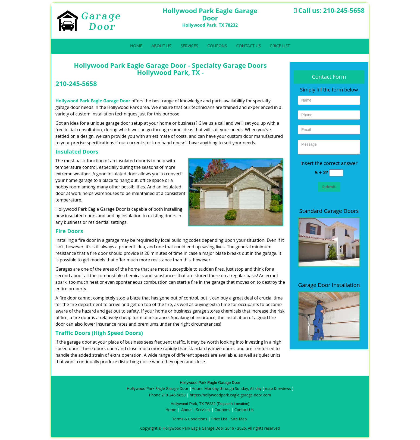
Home (136, 45)
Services (189, 45)
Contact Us (248, 45)
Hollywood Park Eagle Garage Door (92, 101)
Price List (280, 45)
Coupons (217, 45)
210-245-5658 (344, 10)
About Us (161, 45)
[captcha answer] (336, 172)
